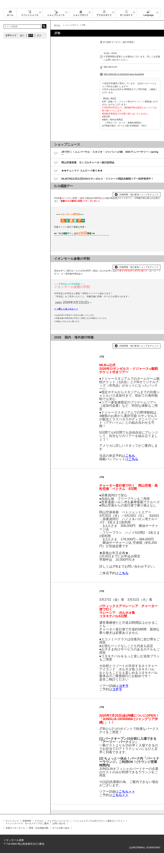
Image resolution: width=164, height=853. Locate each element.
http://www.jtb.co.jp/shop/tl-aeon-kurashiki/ (124, 74)
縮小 (22, 35)
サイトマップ (12, 821)
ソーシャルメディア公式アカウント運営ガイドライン (99, 821)
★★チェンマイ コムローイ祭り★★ (81, 170)
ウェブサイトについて (58, 821)
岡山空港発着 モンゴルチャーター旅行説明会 (87, 162)
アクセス (39, 821)
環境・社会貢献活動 (38, 828)
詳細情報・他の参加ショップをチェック (138, 194)
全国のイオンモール (15, 828)
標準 (31, 35)
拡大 (39, 35)
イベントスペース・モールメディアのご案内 (27, 823)
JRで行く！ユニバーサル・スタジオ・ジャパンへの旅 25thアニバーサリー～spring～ (109, 153)
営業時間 (26, 821)
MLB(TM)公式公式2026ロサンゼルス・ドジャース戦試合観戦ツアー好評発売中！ (107, 178)
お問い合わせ (59, 823)
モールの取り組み (60, 828)
